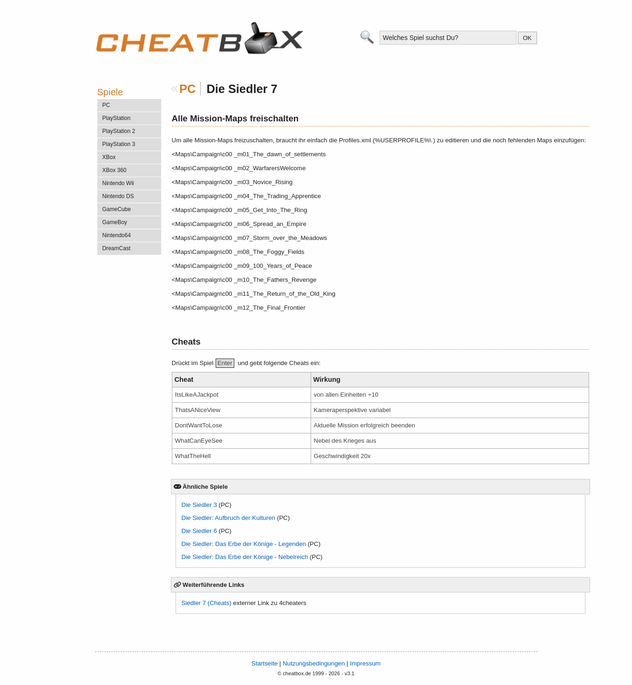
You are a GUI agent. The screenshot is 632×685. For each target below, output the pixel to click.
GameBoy (114, 222)
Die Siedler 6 (199, 530)
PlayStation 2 (119, 131)
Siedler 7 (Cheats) (206, 602)
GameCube (116, 209)
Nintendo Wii (118, 183)
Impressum (365, 663)
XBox (109, 157)
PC (187, 88)
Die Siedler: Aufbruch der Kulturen (229, 517)
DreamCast (116, 248)
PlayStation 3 (119, 144)
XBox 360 (114, 170)
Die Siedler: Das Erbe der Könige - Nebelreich (245, 556)
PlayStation (116, 118)
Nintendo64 (116, 235)
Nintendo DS (118, 196)
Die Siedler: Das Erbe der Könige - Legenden (244, 543)
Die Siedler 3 (199, 504)
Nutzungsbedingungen (314, 663)
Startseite (264, 663)
